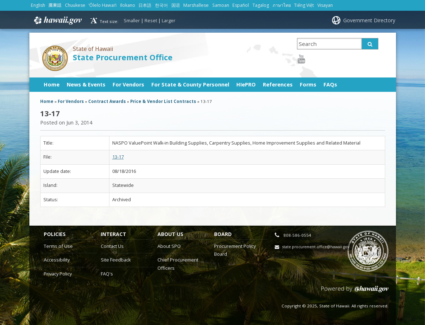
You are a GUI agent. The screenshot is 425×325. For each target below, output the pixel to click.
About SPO (169, 246)
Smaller (132, 20)
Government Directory (369, 20)
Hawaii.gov (57, 20)
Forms (308, 84)
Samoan (220, 5)
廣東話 (54, 5)
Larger (168, 20)
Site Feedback (116, 259)
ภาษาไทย (282, 5)
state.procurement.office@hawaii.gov (315, 246)
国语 (175, 5)
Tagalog (260, 5)
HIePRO (246, 84)
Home (52, 84)
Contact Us (112, 246)
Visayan (325, 5)
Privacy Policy (58, 273)
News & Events (86, 84)
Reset (151, 20)
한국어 (161, 5)
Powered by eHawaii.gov (354, 292)
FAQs (330, 84)
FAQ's (107, 273)
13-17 (118, 157)
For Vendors (128, 84)
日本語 (144, 5)
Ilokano (127, 5)
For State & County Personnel (190, 84)
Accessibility (57, 259)
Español (240, 5)
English (38, 5)
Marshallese (196, 5)
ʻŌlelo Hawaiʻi (103, 5)
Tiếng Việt (304, 5)
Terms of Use (58, 246)
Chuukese (75, 5)
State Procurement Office (123, 57)
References (278, 84)
